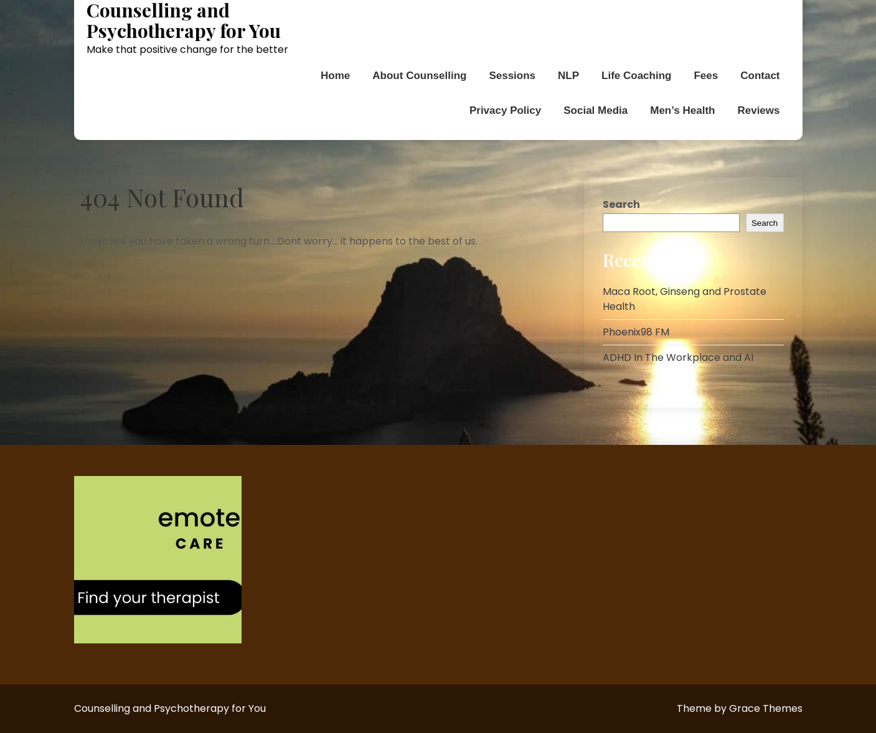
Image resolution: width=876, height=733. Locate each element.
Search (621, 204)
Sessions (512, 76)
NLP (568, 76)
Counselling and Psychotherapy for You (184, 20)
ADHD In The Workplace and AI (678, 357)
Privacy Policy (505, 110)
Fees (706, 76)
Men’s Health (682, 110)
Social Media (595, 110)
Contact (759, 76)
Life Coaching (636, 76)
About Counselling (419, 76)
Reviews (758, 110)
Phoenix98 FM (636, 332)
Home (335, 76)
